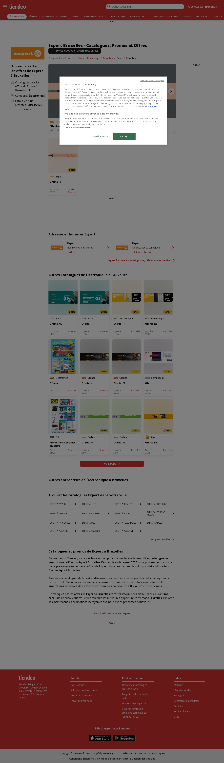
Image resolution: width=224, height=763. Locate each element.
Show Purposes (100, 136)
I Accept (124, 136)
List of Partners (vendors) (77, 127)
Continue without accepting (152, 80)
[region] (113, 110)
